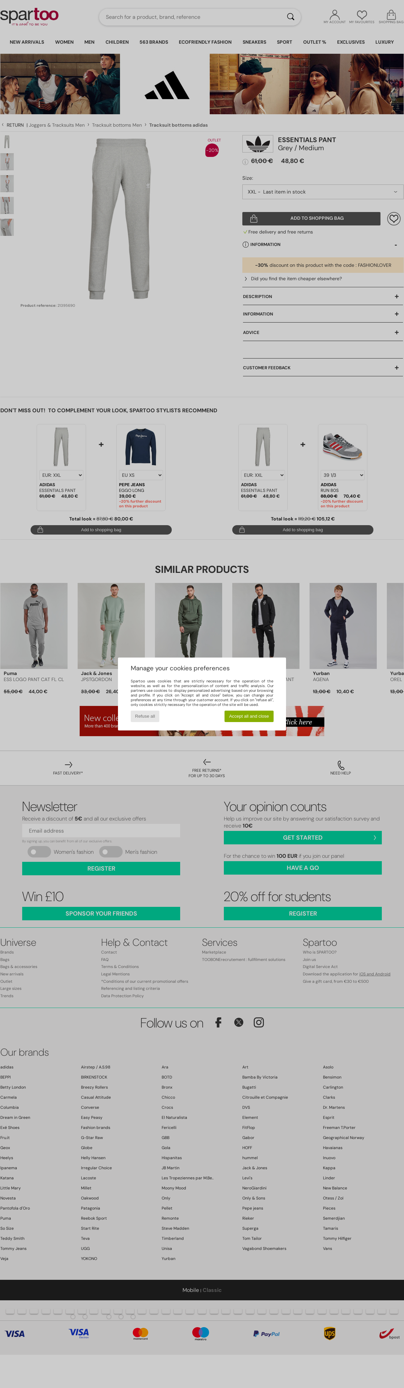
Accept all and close (249, 716)
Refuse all (145, 716)
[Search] (290, 17)
